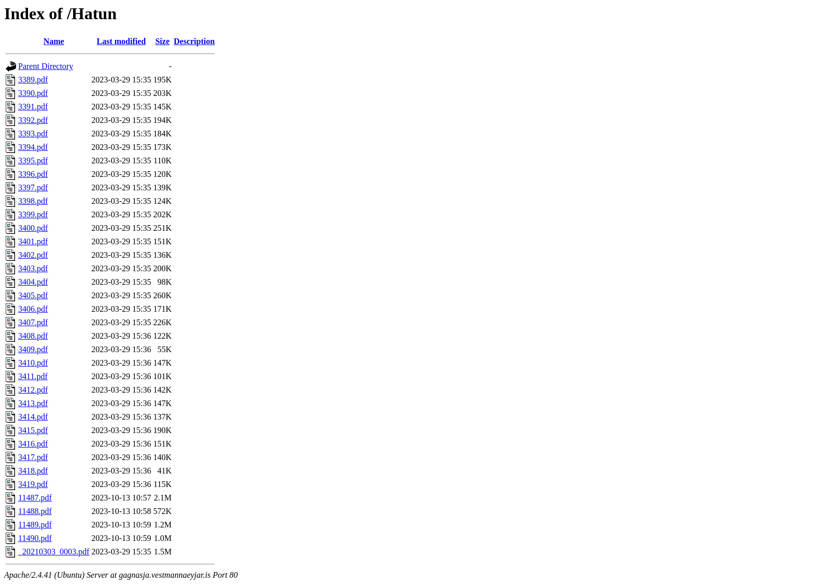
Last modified (121, 41)
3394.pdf (33, 147)
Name (54, 41)
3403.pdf (33, 268)
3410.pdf (33, 362)
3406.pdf (33, 308)
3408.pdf (33, 335)
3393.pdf (33, 133)
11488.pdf (35, 511)
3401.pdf (33, 241)
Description (194, 41)
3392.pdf (33, 120)
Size (162, 41)
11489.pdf (35, 524)
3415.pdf (33, 430)
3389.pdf (33, 79)
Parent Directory (45, 66)
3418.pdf (33, 470)
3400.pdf (33, 228)
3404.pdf (33, 281)
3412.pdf (33, 389)
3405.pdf (33, 295)
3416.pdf (33, 443)
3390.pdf (33, 93)
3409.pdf (33, 349)
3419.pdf (33, 484)
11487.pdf (35, 497)
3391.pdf (33, 106)
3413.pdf (33, 403)
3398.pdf (33, 201)
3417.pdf (33, 457)
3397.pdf (33, 187)
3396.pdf (33, 174)
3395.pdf (33, 160)
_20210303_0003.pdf (53, 551)
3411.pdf (33, 376)
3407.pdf (33, 322)
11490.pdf (35, 538)
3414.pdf (33, 416)
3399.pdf (33, 214)
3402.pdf (33, 255)
